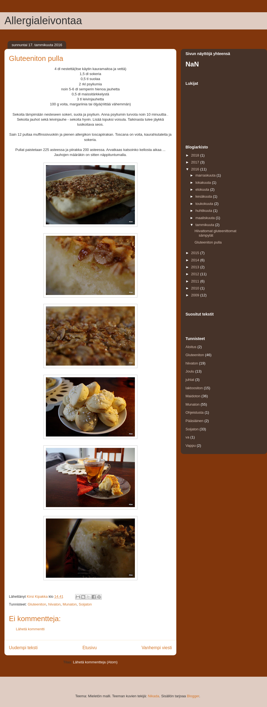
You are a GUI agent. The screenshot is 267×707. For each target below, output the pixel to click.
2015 (195, 253)
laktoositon (194, 388)
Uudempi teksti (23, 647)
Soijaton (85, 604)
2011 (195, 281)
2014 (195, 260)
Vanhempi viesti (157, 647)
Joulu (190, 371)
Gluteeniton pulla (208, 242)
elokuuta (203, 189)
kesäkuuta (204, 196)
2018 (195, 155)
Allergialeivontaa (43, 20)
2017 (195, 162)
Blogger (193, 696)
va (187, 437)
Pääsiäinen (194, 421)
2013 (195, 267)
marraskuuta (206, 175)
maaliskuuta (206, 218)
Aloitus (191, 347)
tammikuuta (205, 225)
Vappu (191, 445)
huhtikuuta (204, 211)
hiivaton (54, 604)
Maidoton (193, 396)
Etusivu (90, 647)
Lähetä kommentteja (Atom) (95, 662)
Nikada (153, 696)
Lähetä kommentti (30, 629)
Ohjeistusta (195, 412)
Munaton (70, 604)
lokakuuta (204, 182)
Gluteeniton (37, 604)
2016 (195, 169)
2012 (195, 274)
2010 (195, 288)
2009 (195, 295)
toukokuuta (205, 204)
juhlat (190, 380)
